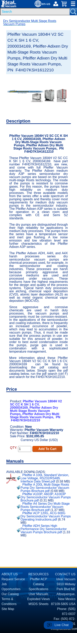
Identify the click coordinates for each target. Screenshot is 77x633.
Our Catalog (10, 594)
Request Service (13, 579)
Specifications (38, 589)
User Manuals (38, 594)
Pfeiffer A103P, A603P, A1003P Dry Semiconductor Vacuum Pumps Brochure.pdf (45, 497)
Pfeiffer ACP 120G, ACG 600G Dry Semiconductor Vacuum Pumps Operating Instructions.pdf (45, 516)
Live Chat (62, 625)
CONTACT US (65, 574)
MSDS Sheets (38, 604)
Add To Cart (47, 449)
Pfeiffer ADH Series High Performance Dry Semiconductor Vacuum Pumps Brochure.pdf (43, 529)
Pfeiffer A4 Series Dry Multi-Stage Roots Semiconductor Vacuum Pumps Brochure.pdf (45, 507)
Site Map (8, 609)
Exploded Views (38, 599)
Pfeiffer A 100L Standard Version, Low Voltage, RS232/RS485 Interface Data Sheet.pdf (44, 478)
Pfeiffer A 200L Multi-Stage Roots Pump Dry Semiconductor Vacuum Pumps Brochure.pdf (44, 488)
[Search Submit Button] (73, 11)
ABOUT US (10, 574)
